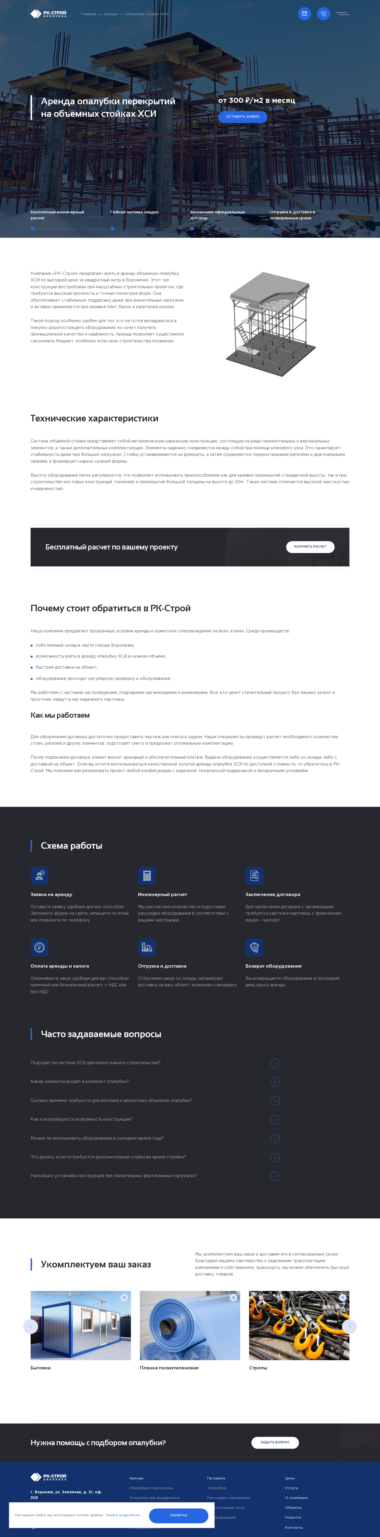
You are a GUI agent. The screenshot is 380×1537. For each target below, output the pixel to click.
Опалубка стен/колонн (151, 1488)
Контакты (294, 1527)
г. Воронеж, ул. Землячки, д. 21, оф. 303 (66, 1495)
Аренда (111, 14)
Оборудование (221, 1517)
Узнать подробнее (122, 1515)
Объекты (293, 1507)
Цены (290, 1478)
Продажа (216, 1478)
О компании (296, 1498)
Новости (293, 1517)
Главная (88, 14)
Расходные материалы (228, 1498)
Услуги (291, 1488)
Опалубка (216, 1488)
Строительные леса (225, 1507)
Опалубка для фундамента (154, 1498)
